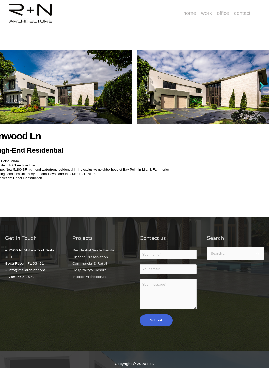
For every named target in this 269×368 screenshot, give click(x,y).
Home (189, 13)
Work (206, 13)
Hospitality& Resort (89, 270)
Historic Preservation (90, 257)
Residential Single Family (93, 250)
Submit (156, 321)
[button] (7, 86)
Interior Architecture (89, 277)
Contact (242, 13)
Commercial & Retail (89, 263)
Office (223, 13)
